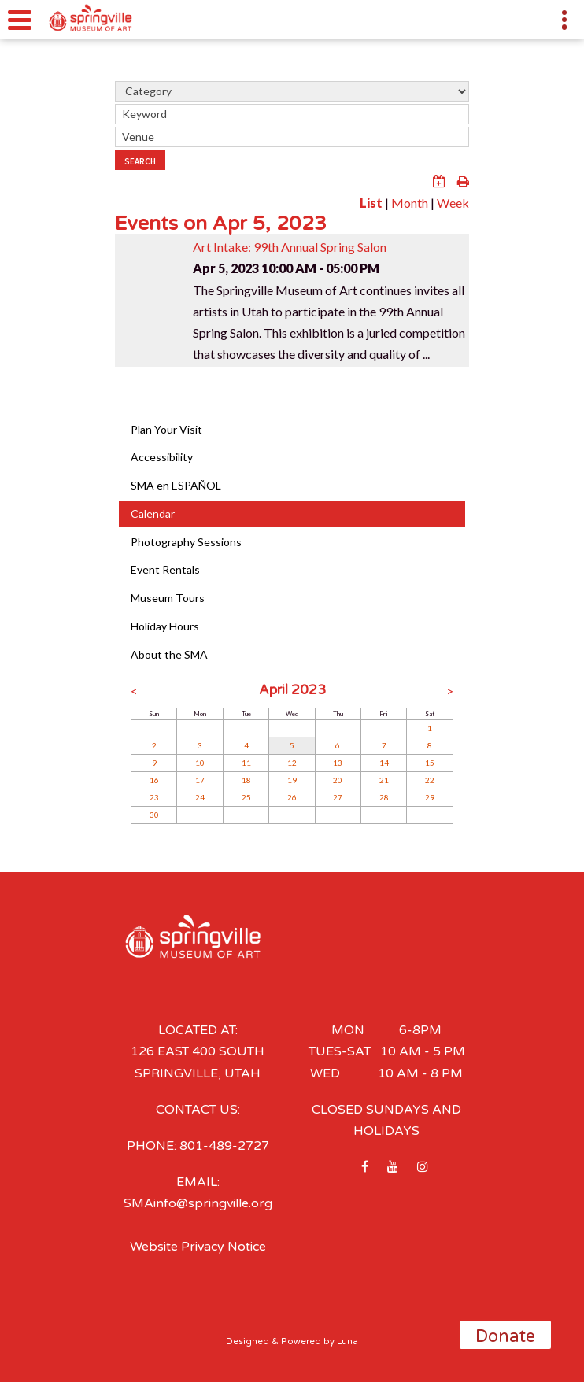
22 (429, 780)
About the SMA (169, 654)
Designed (247, 1341)
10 (200, 762)
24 (200, 797)
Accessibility (162, 457)
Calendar (153, 513)
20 (337, 780)
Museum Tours (168, 597)
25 (246, 797)
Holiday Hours (165, 626)
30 (154, 814)
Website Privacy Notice (198, 1247)
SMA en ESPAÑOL (176, 485)
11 (246, 762)
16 (154, 780)
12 (292, 762)
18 (246, 780)
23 (154, 797)
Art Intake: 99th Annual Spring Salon (289, 246)
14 (384, 762)
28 (384, 797)
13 (337, 762)
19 (292, 780)
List (371, 202)
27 (337, 797)
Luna (347, 1341)
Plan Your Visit (166, 429)
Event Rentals (165, 569)
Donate (505, 1336)
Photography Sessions (186, 542)
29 (429, 797)
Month (409, 202)
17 (200, 780)
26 (292, 797)
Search (140, 161)
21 (384, 780)
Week (453, 202)
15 (429, 762)
